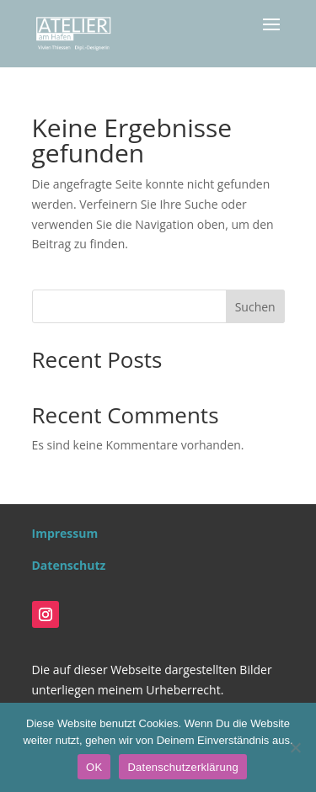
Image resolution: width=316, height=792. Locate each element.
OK (94, 767)
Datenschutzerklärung (182, 767)
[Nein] (295, 747)
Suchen (255, 307)
